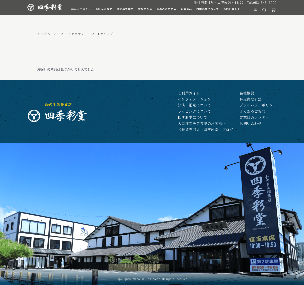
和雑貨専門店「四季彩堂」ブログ (205, 130)
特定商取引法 (251, 99)
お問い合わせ (251, 123)
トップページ (47, 34)
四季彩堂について (193, 117)
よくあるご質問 (253, 111)
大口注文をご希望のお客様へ (202, 123)
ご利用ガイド (189, 93)
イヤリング (105, 34)
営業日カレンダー (254, 117)
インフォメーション (194, 99)
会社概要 (247, 93)
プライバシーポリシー (258, 105)
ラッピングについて (194, 111)
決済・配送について (194, 105)
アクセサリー (78, 34)
